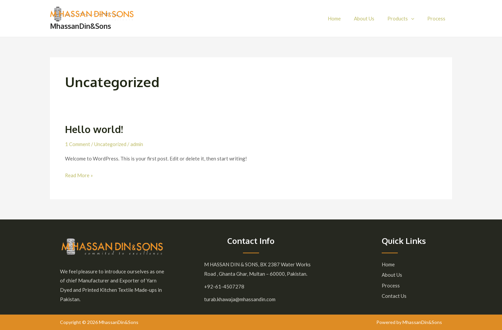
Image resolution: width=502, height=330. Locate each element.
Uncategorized (110, 144)
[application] (416, 18)
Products (405, 18)
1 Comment (77, 144)
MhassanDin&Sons (80, 25)
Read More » (79, 174)
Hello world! (95, 129)
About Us (372, 18)
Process (438, 18)
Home (345, 18)
